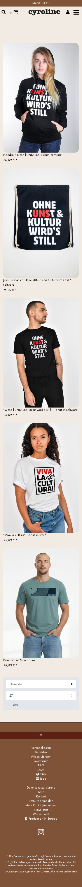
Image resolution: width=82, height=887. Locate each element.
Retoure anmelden (41, 801)
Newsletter (41, 809)
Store (41, 770)
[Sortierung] (41, 684)
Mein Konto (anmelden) (40, 805)
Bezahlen (41, 752)
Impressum (41, 761)
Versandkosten (41, 748)
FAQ (41, 765)
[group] (41, 98)
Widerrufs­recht (41, 756)
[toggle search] (3, 12)
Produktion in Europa (41, 818)
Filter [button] (13, 705)
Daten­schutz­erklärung (41, 787)
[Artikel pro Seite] (41, 695)
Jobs (41, 778)
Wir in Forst (41, 814)
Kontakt (41, 796)
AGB (41, 792)
